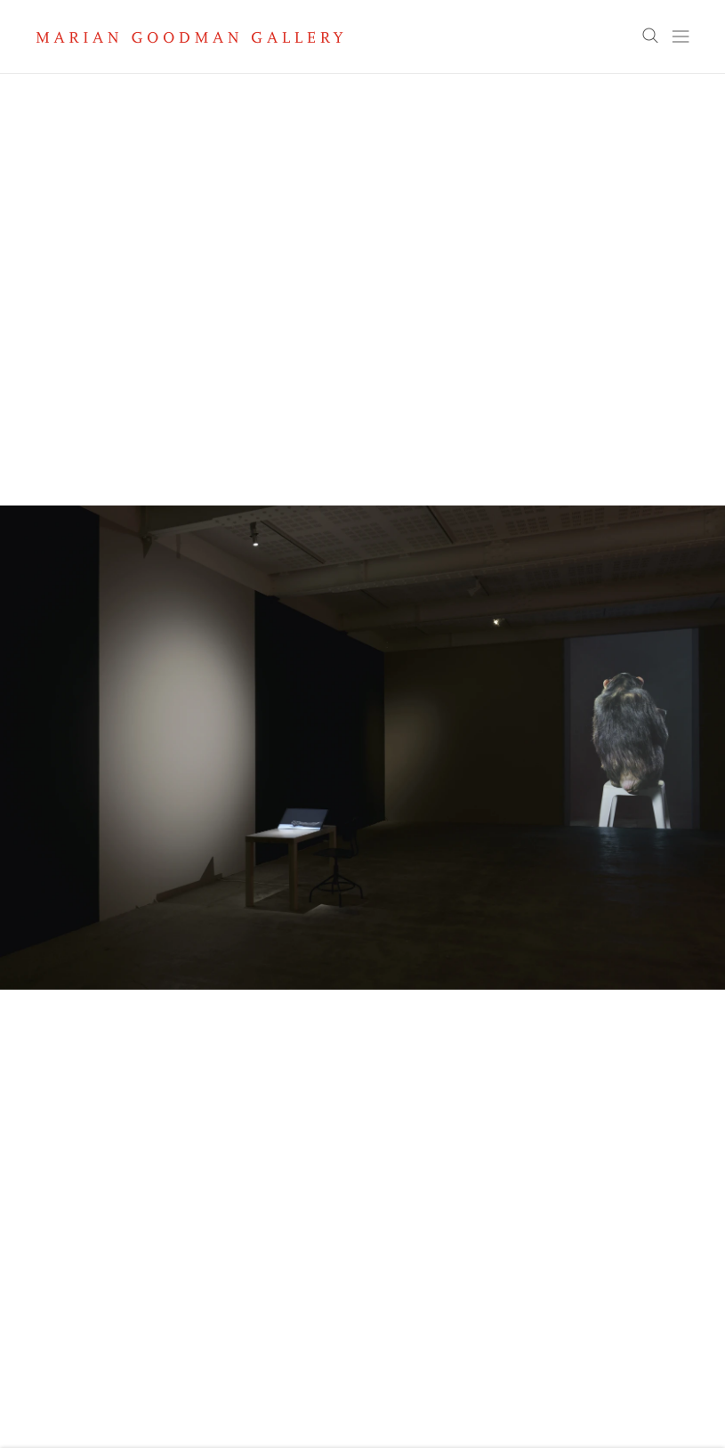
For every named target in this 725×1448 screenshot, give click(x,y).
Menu (680, 36)
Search (650, 36)
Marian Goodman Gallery (189, 37)
